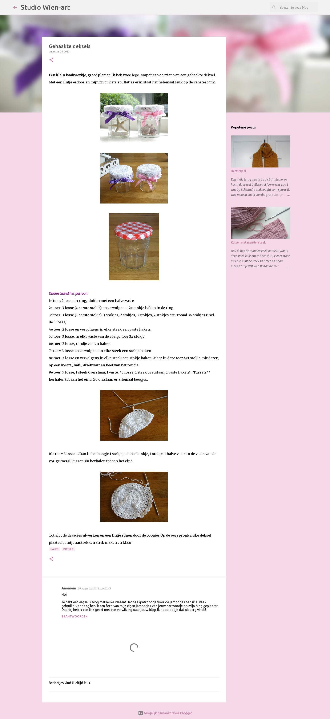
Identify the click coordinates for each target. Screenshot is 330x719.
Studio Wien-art (45, 7)
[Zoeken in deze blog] (295, 7)
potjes (68, 549)
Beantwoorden (74, 616)
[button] (51, 60)
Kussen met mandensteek (248, 242)
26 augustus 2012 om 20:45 (94, 588)
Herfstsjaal (238, 171)
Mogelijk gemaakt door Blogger (165, 713)
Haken (55, 549)
